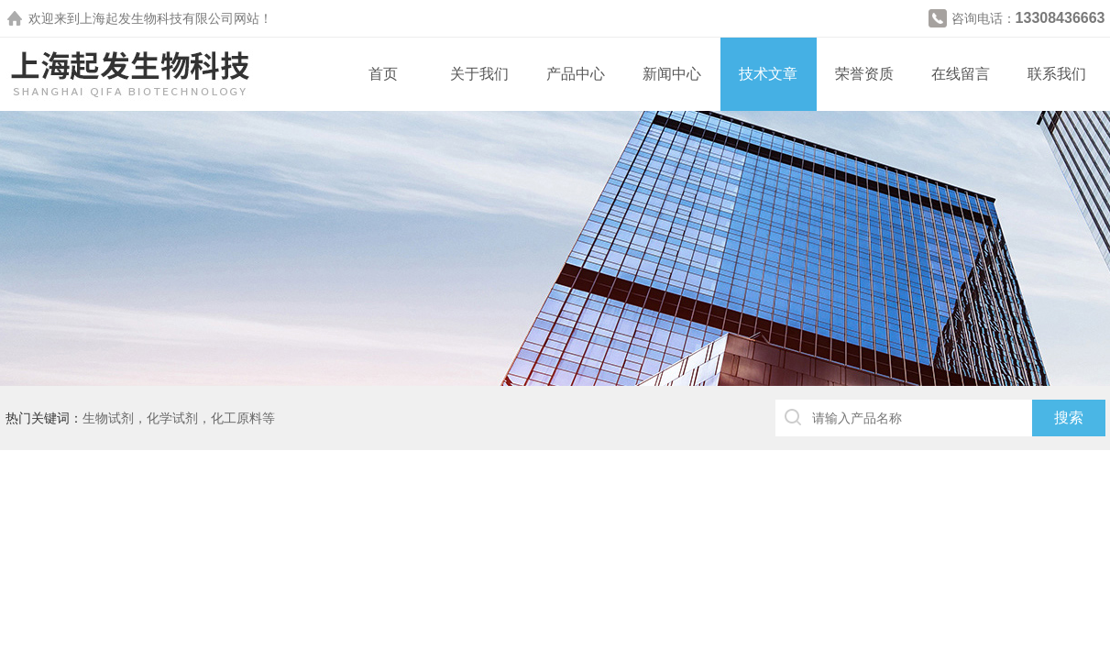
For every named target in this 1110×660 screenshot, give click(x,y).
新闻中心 (672, 74)
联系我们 (1057, 74)
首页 (383, 74)
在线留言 (960, 74)
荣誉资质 (864, 74)
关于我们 (479, 74)
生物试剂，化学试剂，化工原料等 (178, 418)
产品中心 (575, 74)
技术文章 (768, 74)
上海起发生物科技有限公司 (157, 18)
